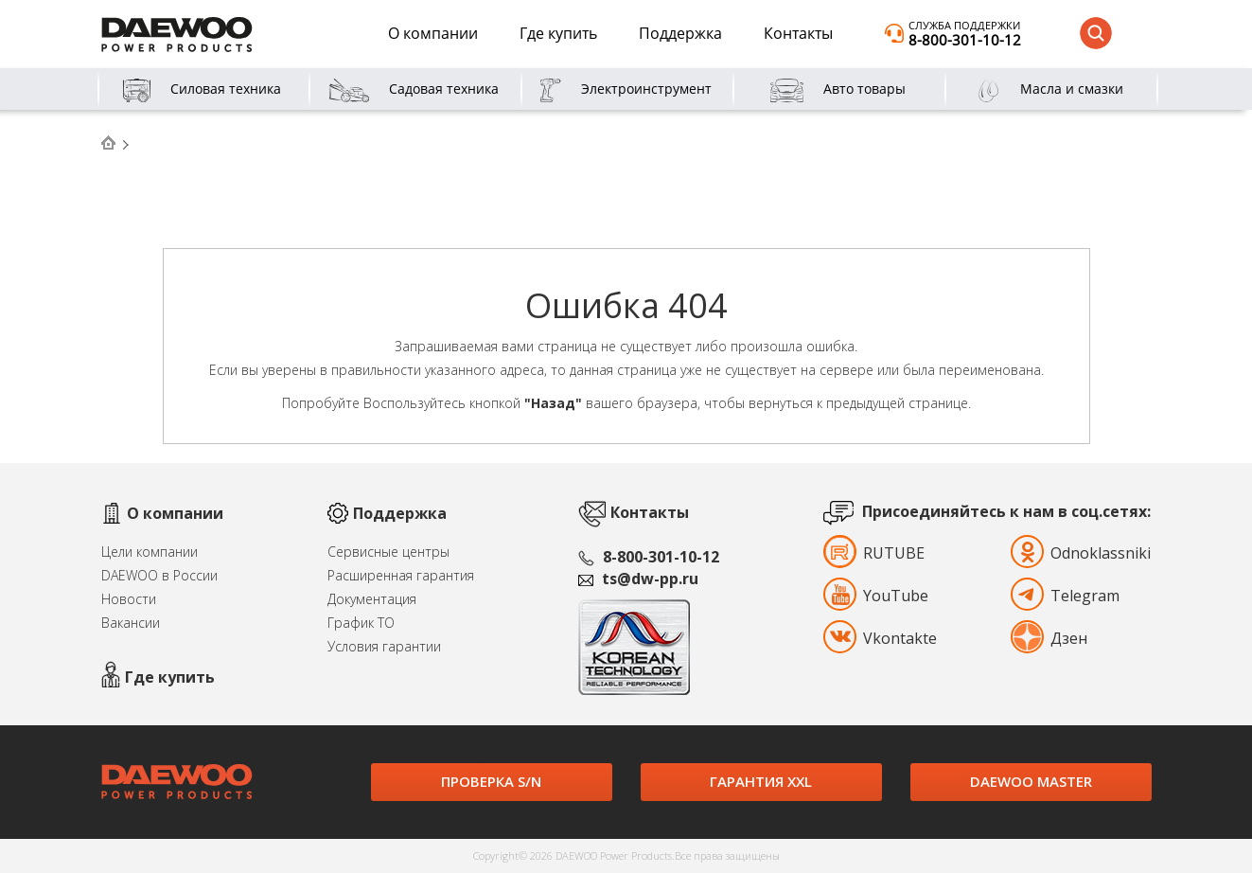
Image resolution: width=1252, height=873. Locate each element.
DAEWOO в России (159, 575)
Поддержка (680, 33)
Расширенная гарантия (400, 575)
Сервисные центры (388, 552)
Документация (371, 599)
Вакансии (130, 623)
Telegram (1058, 595)
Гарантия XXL (761, 781)
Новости (128, 599)
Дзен (1058, 638)
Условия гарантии (384, 646)
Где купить (558, 33)
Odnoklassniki (1058, 553)
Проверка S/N (491, 781)
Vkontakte (866, 638)
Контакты (798, 33)
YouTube (866, 595)
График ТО (361, 623)
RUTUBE (866, 553)
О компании (433, 33)
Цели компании (149, 552)
